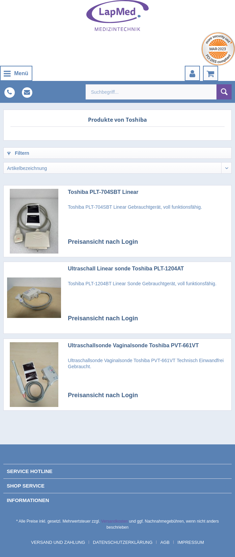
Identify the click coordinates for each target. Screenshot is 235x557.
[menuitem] (16, 73)
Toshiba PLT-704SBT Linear (103, 192)
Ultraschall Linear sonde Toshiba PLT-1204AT (126, 268)
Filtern (18, 153)
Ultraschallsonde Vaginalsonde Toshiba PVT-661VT (133, 345)
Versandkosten (114, 521)
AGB (165, 542)
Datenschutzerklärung (123, 542)
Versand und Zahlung (58, 542)
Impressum (190, 542)
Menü (16, 72)
